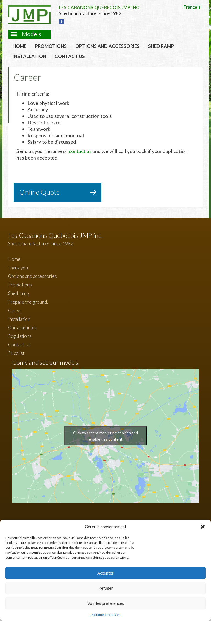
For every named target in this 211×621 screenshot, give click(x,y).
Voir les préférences (105, 603)
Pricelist (16, 353)
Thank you (18, 268)
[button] (203, 527)
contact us (80, 151)
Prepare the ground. (28, 302)
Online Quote (39, 192)
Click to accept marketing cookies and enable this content (105, 435)
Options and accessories (107, 46)
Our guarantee (22, 327)
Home (19, 46)
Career (15, 310)
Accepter (105, 572)
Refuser (105, 588)
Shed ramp (161, 46)
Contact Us (70, 56)
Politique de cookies (105, 614)
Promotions (51, 46)
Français (192, 6)
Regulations (20, 336)
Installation (29, 56)
